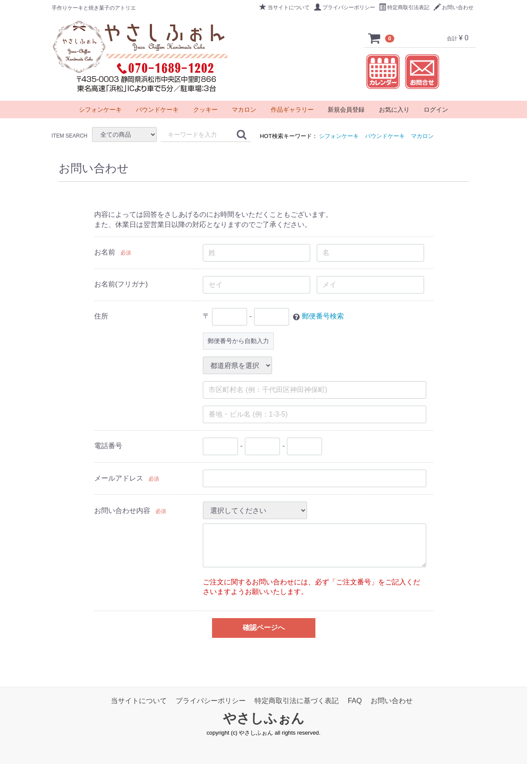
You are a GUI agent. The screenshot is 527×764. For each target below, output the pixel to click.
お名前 (104, 252)
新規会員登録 (346, 109)
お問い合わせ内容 (122, 510)
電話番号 (108, 445)
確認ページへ (263, 627)
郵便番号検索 (322, 316)
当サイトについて (284, 7)
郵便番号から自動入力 (238, 340)
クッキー (205, 109)
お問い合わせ (454, 7)
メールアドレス (118, 478)
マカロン (422, 136)
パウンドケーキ (385, 136)
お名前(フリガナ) (121, 284)
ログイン (436, 109)
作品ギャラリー (292, 109)
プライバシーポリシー (344, 7)
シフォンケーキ (339, 136)
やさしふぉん (263, 718)
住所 (101, 316)
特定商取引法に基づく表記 (297, 700)
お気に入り (394, 109)
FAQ (355, 700)
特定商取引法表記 (404, 7)
